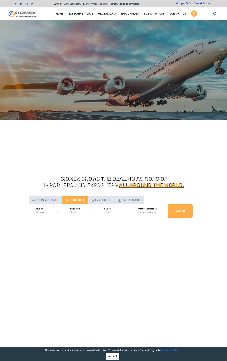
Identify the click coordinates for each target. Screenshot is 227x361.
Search (180, 210)
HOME (59, 13)
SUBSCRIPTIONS (154, 13)
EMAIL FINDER (130, 13)
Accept (112, 356)
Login (180, 3)
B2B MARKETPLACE (80, 13)
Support (206, 3)
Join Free (192, 3)
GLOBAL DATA (107, 13)
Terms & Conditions (171, 350)
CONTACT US (178, 13)
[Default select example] (48, 212)
